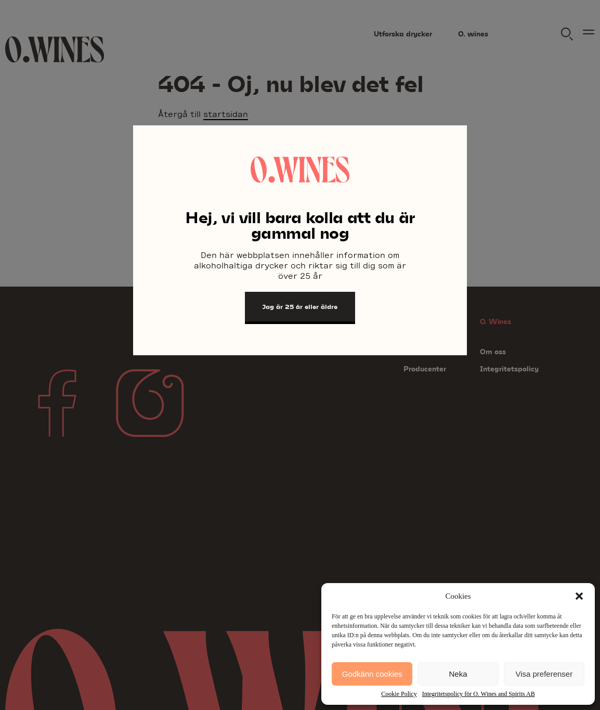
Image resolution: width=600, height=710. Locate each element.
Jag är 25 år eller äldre (300, 306)
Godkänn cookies (372, 673)
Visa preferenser (543, 673)
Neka (458, 673)
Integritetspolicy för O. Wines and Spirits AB (478, 694)
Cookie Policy (398, 694)
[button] (579, 596)
